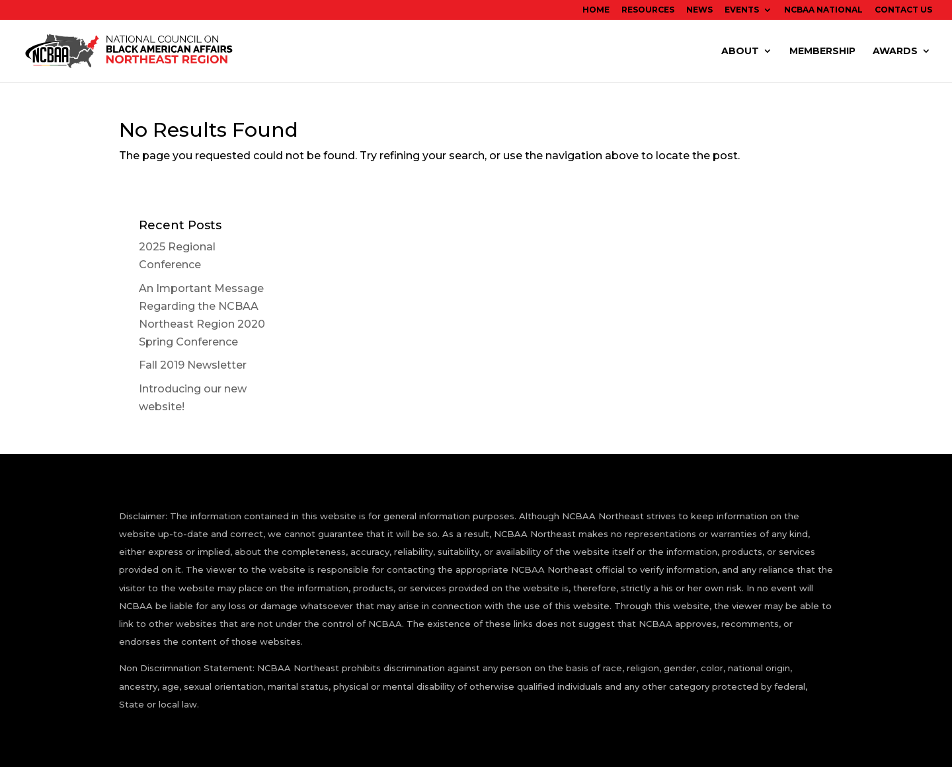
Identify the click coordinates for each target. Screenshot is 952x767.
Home (596, 10)
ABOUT (740, 51)
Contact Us (903, 10)
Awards (895, 51)
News (699, 10)
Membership (822, 51)
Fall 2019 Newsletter (193, 365)
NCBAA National (823, 10)
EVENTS (742, 10)
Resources (647, 10)
